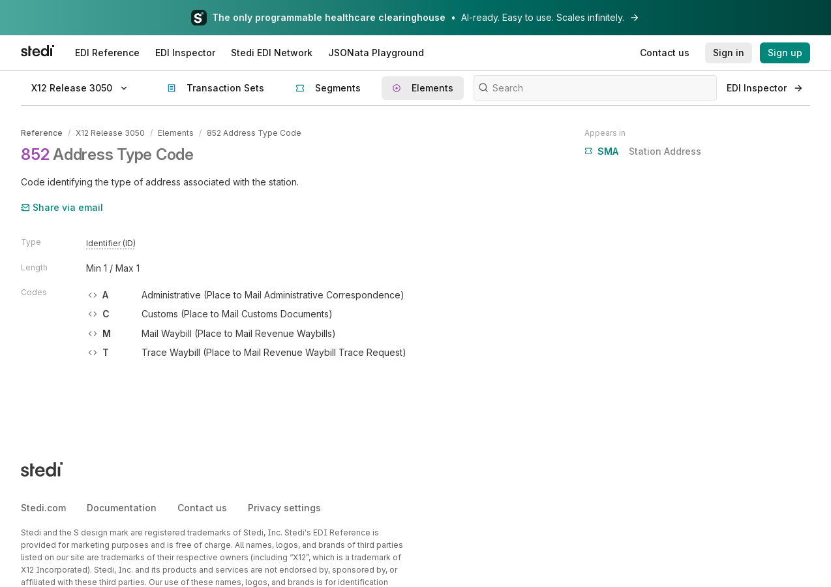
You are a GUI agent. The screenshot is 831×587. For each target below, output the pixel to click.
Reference (42, 133)
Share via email (62, 207)
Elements (176, 133)
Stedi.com (43, 507)
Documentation (122, 507)
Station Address (642, 151)
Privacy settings (284, 507)
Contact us (202, 507)
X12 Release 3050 (110, 133)
